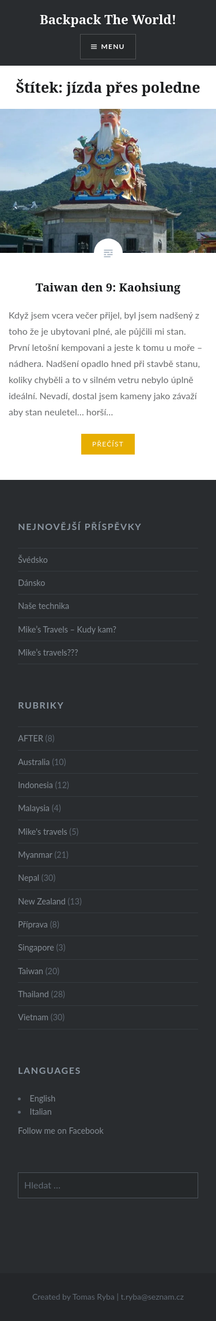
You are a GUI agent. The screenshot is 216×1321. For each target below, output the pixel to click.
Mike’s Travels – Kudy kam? (67, 629)
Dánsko (31, 583)
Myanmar (35, 855)
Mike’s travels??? (48, 652)
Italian (41, 1111)
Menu (113, 46)
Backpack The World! (108, 19)
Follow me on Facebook (61, 1130)
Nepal (28, 878)
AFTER (30, 738)
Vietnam (33, 1017)
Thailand (33, 994)
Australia (34, 762)
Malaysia (34, 808)
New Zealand (42, 901)
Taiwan (30, 971)
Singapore (36, 947)
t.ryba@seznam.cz (152, 1296)
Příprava (33, 924)
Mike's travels (42, 831)
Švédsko (33, 560)
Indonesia (35, 785)
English (43, 1098)
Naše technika (43, 606)
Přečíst (108, 444)
